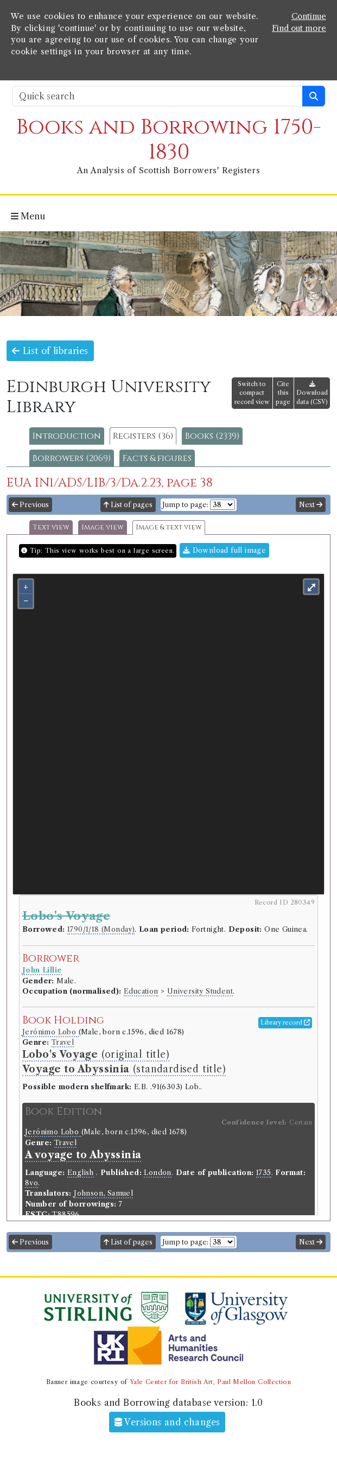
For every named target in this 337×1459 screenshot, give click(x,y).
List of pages (128, 505)
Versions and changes (167, 1422)
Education (141, 991)
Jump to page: (185, 505)
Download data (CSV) (312, 393)
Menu (28, 216)
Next (310, 505)
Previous (30, 505)
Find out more (299, 28)
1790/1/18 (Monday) (101, 929)
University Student (200, 991)
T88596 (65, 1214)
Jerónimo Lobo (50, 1032)
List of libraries (50, 350)
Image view (102, 527)
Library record (285, 1022)
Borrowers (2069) (72, 458)
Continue (308, 16)
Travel (63, 1042)
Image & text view (169, 527)
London (157, 1173)
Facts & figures (157, 458)
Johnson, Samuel (103, 1193)
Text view (51, 527)
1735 (263, 1173)
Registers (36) (143, 436)
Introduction (67, 436)
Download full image (224, 550)
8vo (31, 1183)
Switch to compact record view (252, 393)
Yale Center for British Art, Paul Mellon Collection (210, 1382)
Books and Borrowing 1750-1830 (168, 139)
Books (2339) (212, 436)
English (80, 1173)
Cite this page (283, 393)
